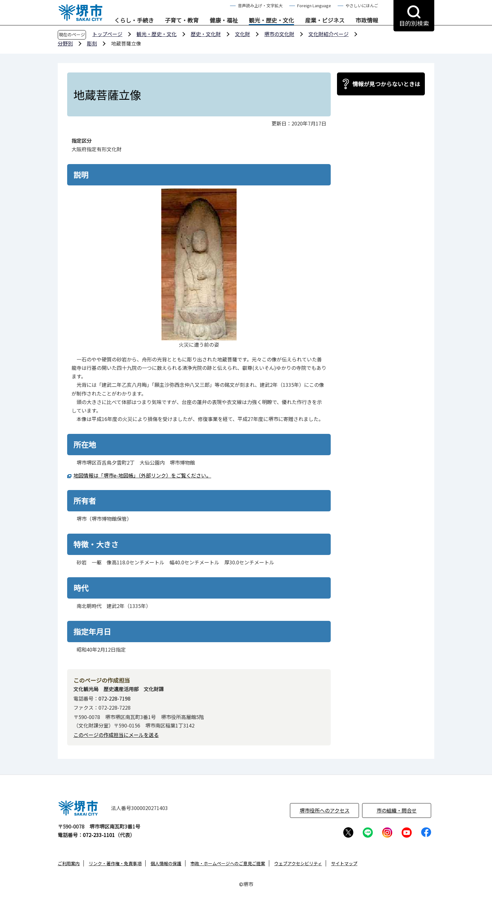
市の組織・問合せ (397, 810)
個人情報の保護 (166, 863)
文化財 (242, 34)
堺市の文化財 (279, 34)
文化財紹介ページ (328, 34)
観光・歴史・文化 (271, 20)
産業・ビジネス (325, 20)
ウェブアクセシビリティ (298, 863)
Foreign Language (314, 5)
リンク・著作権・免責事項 (115, 863)
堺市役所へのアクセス (325, 810)
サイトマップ (344, 863)
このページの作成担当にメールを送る (116, 734)
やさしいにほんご (361, 5)
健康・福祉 (224, 20)
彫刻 (92, 43)
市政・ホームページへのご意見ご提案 (227, 863)
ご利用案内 (69, 863)
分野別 (65, 43)
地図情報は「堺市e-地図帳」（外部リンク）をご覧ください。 (142, 475)
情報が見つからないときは (386, 84)
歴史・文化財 (206, 34)
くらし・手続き (134, 20)
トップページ (107, 34)
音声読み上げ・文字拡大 (260, 5)
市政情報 (367, 20)
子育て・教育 (182, 20)
